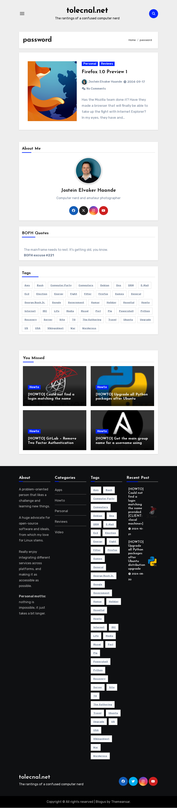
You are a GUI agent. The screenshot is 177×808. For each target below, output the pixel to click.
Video (59, 532)
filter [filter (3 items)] (87, 294)
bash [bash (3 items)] (40, 285)
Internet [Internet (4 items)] (30, 311)
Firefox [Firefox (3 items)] (103, 294)
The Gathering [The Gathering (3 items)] (92, 319)
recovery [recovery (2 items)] (31, 319)
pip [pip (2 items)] (110, 311)
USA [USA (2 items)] (37, 328)
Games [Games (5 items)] (119, 294)
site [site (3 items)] (62, 319)
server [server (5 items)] (48, 319)
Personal (89, 64)
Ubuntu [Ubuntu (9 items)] (128, 319)
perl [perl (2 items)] (98, 311)
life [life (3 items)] (56, 311)
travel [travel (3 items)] (112, 319)
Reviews (107, 64)
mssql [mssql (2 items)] (84, 311)
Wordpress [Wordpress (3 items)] (89, 328)
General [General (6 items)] (136, 294)
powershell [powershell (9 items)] (126, 311)
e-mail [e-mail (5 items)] (145, 285)
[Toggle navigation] (22, 13)
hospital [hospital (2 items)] (128, 302)
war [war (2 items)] (73, 328)
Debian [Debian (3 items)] (104, 285)
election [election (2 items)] (41, 294)
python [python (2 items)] (145, 311)
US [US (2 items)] (26, 328)
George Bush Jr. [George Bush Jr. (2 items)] (35, 302)
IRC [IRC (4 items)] (45, 311)
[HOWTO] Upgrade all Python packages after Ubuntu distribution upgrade (122, 399)
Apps (58, 490)
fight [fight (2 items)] (73, 294)
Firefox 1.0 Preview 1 (104, 72)
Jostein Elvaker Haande (102, 82)
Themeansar (120, 802)
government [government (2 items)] (76, 302)
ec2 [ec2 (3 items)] (27, 294)
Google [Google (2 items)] (56, 302)
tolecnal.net (87, 11)
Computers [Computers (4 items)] (86, 285)
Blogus (101, 802)
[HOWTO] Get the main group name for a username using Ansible (122, 443)
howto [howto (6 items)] (145, 302)
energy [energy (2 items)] (58, 294)
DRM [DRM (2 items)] (131, 285)
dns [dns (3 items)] (118, 285)
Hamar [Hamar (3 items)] (95, 302)
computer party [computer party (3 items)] (61, 285)
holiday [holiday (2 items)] (111, 302)
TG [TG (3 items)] (74, 319)
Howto (34, 387)
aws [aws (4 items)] (27, 285)
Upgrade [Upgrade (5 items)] (145, 319)
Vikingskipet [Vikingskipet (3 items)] (55, 328)
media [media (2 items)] (70, 311)
